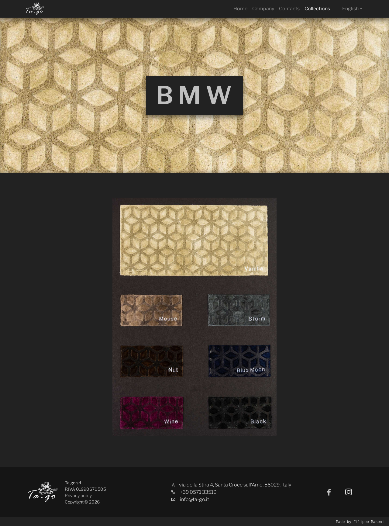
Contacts (289, 9)
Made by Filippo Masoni (360, 521)
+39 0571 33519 (198, 492)
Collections (317, 9)
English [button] (350, 9)
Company (263, 9)
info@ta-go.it (194, 499)
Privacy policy (78, 495)
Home (240, 9)
